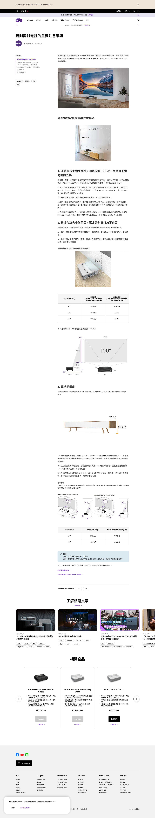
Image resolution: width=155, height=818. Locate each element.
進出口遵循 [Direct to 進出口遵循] (84, 809)
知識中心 (127, 11)
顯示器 (38, 20)
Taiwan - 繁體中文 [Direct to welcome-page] (134, 809)
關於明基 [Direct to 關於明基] (122, 779)
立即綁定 (90, 15)
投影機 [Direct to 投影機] (17, 785)
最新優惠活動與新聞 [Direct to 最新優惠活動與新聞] (125, 792)
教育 (17, 11)
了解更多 (85, 25)
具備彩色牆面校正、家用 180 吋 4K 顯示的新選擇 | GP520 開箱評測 (119, 637)
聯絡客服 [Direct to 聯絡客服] (75, 809)
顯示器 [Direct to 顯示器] (17, 782)
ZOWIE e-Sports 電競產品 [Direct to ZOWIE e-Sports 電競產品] (106, 785)
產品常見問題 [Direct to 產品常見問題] (82, 792)
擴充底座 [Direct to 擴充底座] (18, 790)
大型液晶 (30, 20)
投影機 (46, 20)
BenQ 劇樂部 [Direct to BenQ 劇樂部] (102, 790)
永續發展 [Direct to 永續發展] (122, 782)
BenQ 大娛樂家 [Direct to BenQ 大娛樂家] (103, 787)
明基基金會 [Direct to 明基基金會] (123, 790)
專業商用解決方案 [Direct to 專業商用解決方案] (104, 779)
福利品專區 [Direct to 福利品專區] (40, 790)
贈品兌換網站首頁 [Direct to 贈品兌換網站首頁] (62, 787)
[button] (17, 25)
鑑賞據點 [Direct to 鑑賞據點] (39, 782)
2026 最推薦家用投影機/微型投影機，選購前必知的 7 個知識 (34, 637)
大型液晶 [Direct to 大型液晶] (18, 779)
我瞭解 (13, 808)
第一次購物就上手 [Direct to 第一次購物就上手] (62, 779)
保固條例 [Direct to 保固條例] (80, 785)
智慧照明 (54, 20)
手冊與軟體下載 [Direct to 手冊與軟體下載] (82, 790)
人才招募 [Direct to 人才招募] (122, 787)
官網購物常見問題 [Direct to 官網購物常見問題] (62, 782)
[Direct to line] (26, 754)
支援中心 (118, 11)
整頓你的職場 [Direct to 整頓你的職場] (103, 792)
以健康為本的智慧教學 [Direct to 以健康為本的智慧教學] (105, 782)
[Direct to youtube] (22, 754)
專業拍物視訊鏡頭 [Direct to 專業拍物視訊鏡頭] (20, 792)
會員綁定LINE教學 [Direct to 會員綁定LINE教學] (41, 787)
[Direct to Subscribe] (24, 763)
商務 (22, 11)
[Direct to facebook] (17, 754)
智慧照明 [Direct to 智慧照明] (18, 787)
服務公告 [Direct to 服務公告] (80, 779)
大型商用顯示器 (78, 20)
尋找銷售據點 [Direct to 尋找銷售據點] (40, 785)
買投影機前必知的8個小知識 (70, 636)
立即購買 (114, 719)
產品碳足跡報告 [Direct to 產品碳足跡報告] (124, 785)
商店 (87, 20)
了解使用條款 (25, 808)
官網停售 (41, 719)
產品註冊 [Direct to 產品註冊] (80, 782)
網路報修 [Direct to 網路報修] (80, 787)
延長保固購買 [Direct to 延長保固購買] (61, 785)
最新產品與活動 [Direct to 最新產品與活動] (41, 779)
